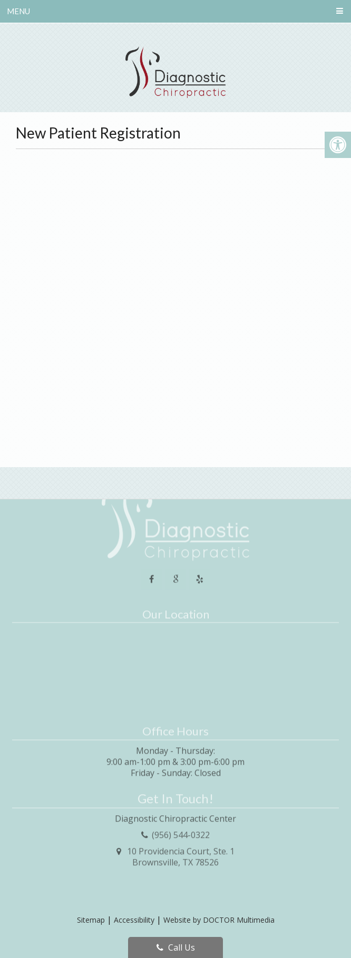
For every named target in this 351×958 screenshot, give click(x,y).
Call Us (176, 947)
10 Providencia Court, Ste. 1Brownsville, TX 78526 (181, 837)
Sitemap (91, 920)
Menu (18, 11)
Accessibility (134, 920)
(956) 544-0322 (181, 815)
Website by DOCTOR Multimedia (219, 920)
